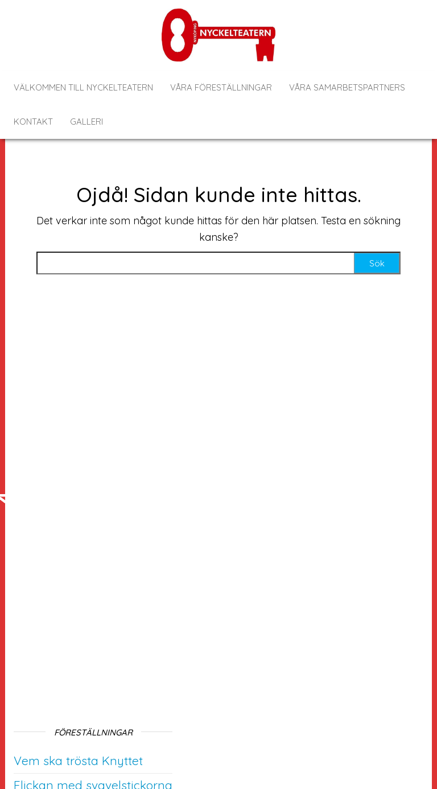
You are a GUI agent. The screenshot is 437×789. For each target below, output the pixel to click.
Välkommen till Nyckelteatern (83, 87)
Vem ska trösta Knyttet (78, 760)
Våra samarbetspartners (347, 87)
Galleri (86, 121)
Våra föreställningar (221, 87)
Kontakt (33, 121)
